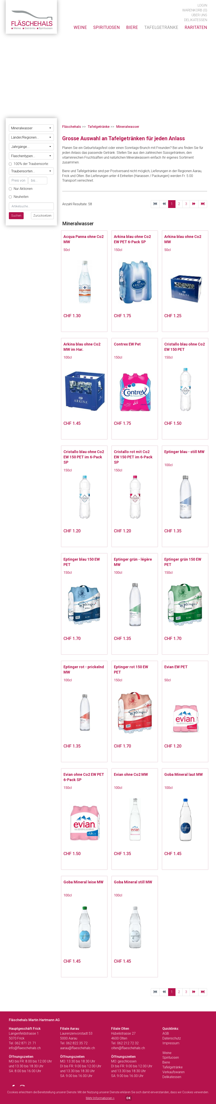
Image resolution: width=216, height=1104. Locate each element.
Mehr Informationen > (100, 1098)
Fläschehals (71, 127)
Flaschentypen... (31, 156)
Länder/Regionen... (31, 137)
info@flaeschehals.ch (25, 1048)
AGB (165, 1033)
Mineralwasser (31, 128)
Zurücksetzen (42, 215)
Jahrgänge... (31, 147)
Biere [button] (132, 27)
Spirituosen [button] (106, 27)
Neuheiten (18, 197)
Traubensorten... (31, 171)
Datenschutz (171, 1038)
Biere (166, 1062)
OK (128, 1098)
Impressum (170, 1043)
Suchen (16, 215)
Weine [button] (80, 27)
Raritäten (196, 27)
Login (202, 5)
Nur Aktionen (20, 189)
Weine (166, 1053)
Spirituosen (170, 1057)
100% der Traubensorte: (29, 164)
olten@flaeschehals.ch (128, 1048)
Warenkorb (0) (194, 10)
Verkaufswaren (173, 1072)
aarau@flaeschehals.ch (77, 1048)
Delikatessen (195, 20)
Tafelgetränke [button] (161, 27)
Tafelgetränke (98, 127)
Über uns (199, 15)
